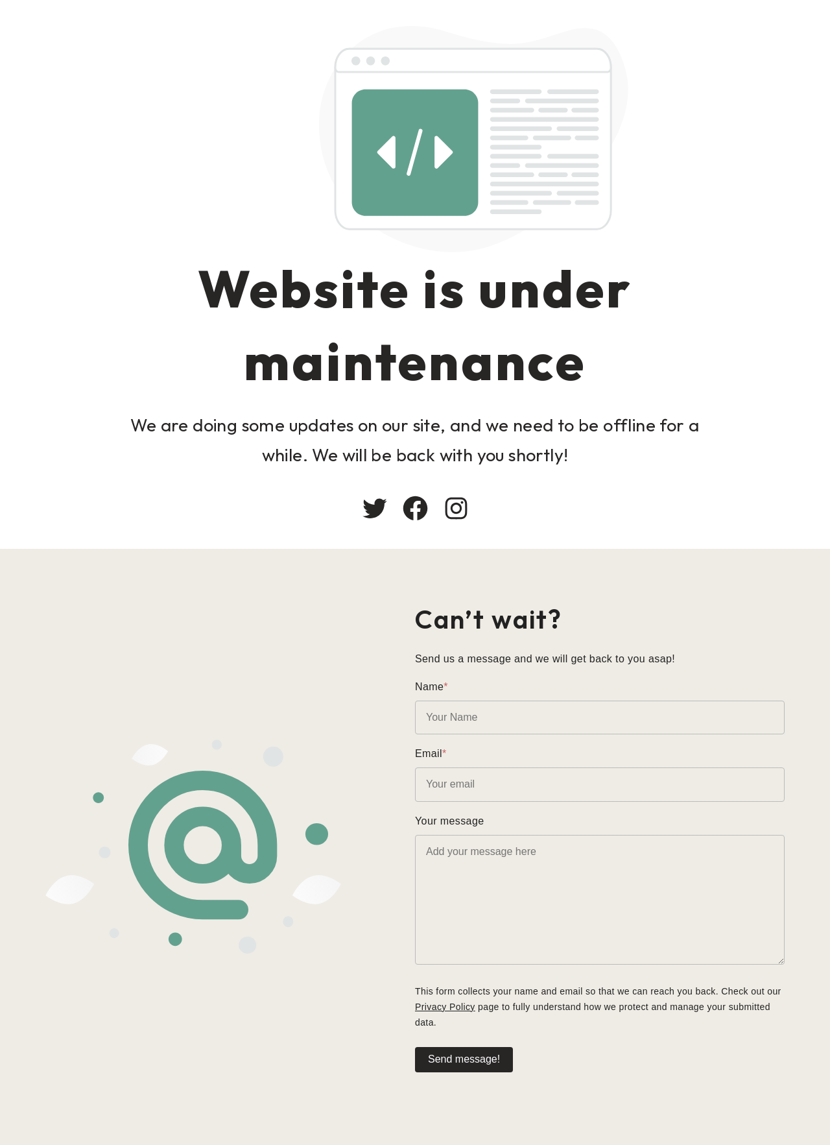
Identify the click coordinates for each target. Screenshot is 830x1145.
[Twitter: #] (374, 508)
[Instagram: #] (456, 508)
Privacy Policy (445, 1007)
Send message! (464, 1059)
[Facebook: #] (415, 508)
